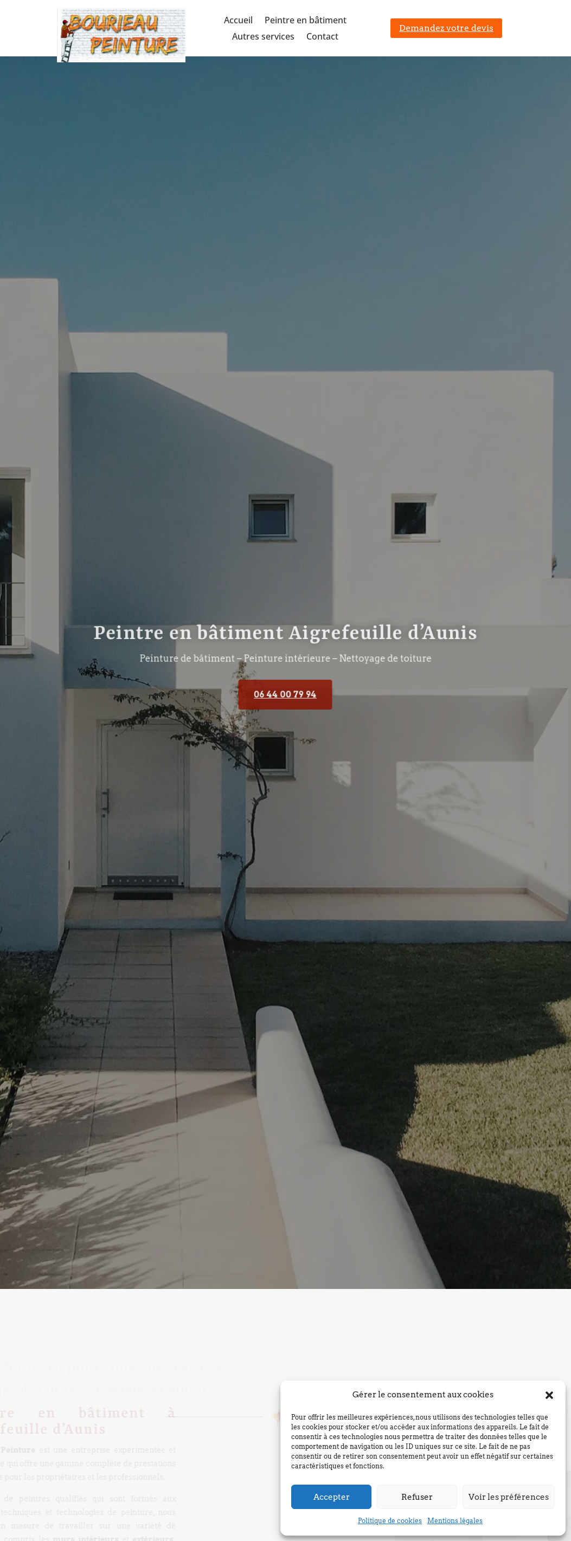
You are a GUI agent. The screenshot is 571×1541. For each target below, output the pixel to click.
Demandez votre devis (446, 28)
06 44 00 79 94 (285, 695)
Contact (322, 37)
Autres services (263, 37)
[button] (549, 1395)
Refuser (417, 1497)
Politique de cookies (390, 1521)
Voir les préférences (509, 1497)
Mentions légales (455, 1521)
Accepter (331, 1497)
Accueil (238, 21)
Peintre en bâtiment (306, 21)
